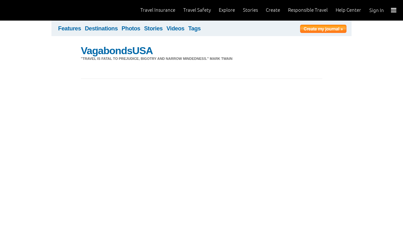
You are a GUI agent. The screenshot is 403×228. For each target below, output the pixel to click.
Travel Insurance (157, 10)
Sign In (376, 10)
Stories (250, 10)
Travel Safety (197, 10)
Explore (227, 10)
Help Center (348, 10)
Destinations (101, 28)
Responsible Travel (308, 10)
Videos (175, 28)
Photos (131, 28)
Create (273, 10)
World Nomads (33, 10)
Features (69, 28)
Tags (194, 28)
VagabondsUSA (117, 50)
